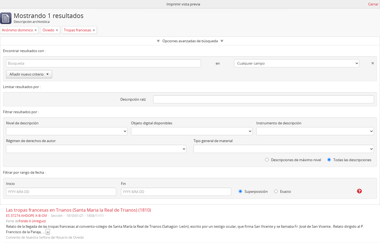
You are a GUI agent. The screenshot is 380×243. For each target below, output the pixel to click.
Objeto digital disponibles (151, 123)
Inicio (10, 183)
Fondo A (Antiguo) (32, 221)
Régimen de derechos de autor (31, 140)
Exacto (282, 191)
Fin (123, 183)
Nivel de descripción (22, 123)
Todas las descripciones (349, 159)
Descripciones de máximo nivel (293, 159)
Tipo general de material (213, 140)
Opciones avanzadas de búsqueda (190, 40)
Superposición (253, 191)
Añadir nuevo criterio (29, 74)
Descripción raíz (133, 99)
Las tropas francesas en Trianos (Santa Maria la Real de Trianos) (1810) (78, 210)
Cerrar (373, 4)
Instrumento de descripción (278, 123)
